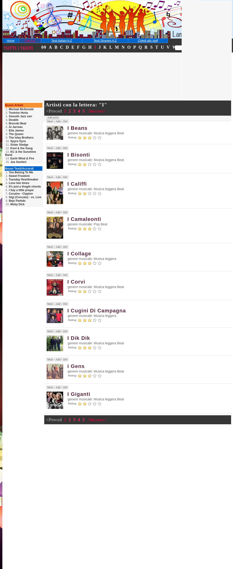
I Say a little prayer (20, 190)
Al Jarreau (14, 127)
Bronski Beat (16, 123)
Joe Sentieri (16, 162)
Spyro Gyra (16, 141)
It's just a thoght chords (23, 186)
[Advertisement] (38, 83)
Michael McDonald (20, 109)
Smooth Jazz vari (19, 116)
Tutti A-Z (29, 40)
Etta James (15, 130)
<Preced (54, 111)
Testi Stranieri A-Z (105, 40)
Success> (97, 111)
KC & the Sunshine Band (20, 153)
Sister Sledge (17, 144)
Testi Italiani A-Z (61, 40)
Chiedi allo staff (148, 40)
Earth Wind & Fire (20, 158)
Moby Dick (15, 204)
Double (12, 120)
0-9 (43, 47)
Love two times (17, 183)
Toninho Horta (17, 112)
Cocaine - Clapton (19, 193)
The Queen (14, 134)
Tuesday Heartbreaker (22, 179)
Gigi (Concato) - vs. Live (23, 197)
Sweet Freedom (18, 176)
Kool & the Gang (19, 148)
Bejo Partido (16, 200)
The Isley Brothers (20, 137)
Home (10, 40)
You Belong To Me (19, 172)
